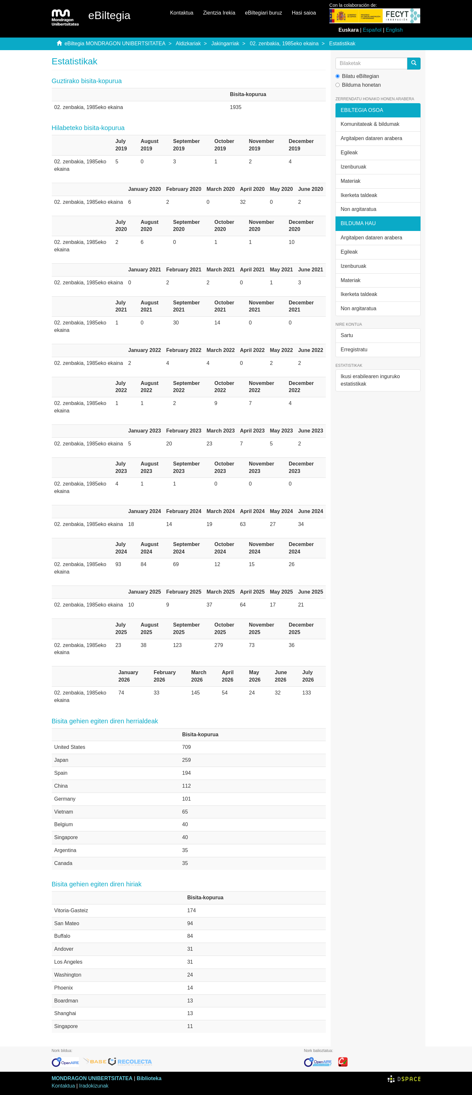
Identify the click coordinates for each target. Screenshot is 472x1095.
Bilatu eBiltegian (357, 76)
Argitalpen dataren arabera (371, 138)
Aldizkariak (188, 43)
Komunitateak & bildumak (370, 124)
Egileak (349, 152)
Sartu (347, 335)
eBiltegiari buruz (263, 13)
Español (372, 30)
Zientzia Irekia (219, 13)
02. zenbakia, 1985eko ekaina (284, 43)
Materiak (350, 181)
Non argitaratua (358, 209)
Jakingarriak (225, 43)
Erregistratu (354, 349)
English (394, 30)
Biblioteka (149, 1078)
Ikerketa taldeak (359, 195)
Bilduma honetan (358, 85)
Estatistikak (342, 43)
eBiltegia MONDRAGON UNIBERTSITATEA (114, 43)
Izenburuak (353, 167)
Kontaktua (181, 13)
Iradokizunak (94, 1086)
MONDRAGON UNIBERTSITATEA (92, 1078)
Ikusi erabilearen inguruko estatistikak (370, 380)
